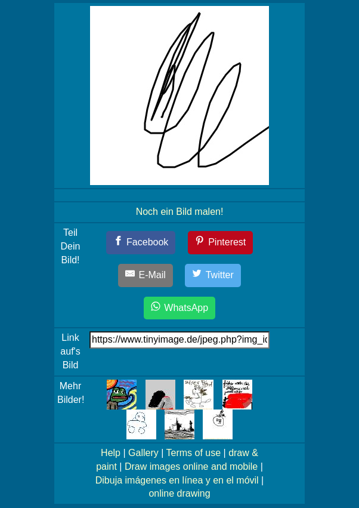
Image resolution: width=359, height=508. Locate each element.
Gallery (143, 453)
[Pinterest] (220, 242)
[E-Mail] (145, 275)
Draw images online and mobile (191, 466)
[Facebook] (141, 242)
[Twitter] (213, 275)
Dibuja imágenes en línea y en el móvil (177, 480)
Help (110, 453)
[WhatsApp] (179, 308)
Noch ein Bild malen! (180, 212)
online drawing (179, 493)
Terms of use (193, 453)
